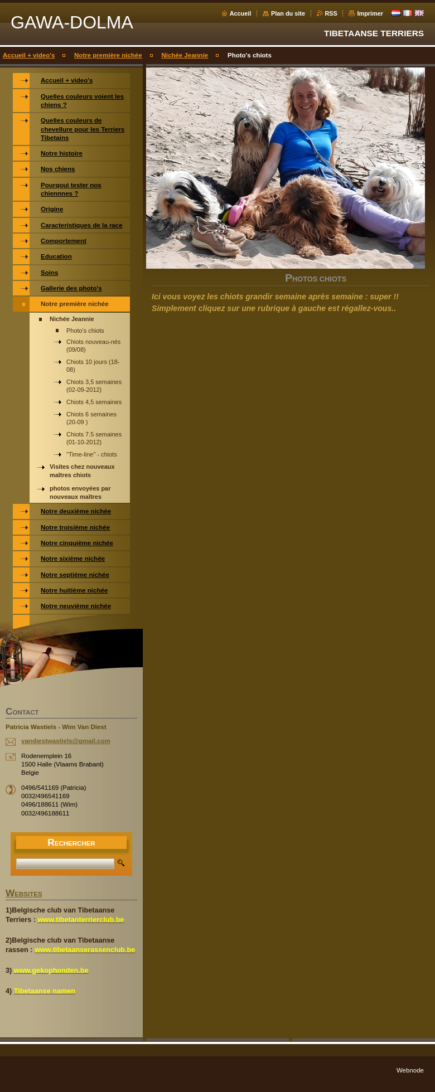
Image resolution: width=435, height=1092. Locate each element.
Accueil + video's (29, 55)
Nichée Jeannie (184, 55)
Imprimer (370, 13)
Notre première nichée (108, 55)
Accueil (241, 13)
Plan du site (288, 13)
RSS (331, 13)
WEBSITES (24, 894)
